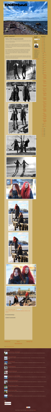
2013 (43, 133)
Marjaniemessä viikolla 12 (45, 86)
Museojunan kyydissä (44, 118)
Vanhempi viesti (29, 341)
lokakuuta (44, 57)
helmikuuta (44, 123)
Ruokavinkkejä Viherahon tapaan (12, 371)
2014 (43, 131)
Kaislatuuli (15, 5)
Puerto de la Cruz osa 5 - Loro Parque (13, 385)
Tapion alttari (44, 88)
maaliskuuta (44, 72)
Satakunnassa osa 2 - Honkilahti (44, 102)
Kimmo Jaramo (37, 48)
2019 (43, 48)
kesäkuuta (44, 65)
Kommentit (7, 404)
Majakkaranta (22, 310)
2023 (43, 42)
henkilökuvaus (13, 310)
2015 (43, 130)
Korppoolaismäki (18, 310)
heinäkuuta (44, 63)
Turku (29, 310)
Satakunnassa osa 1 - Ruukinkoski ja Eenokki (44, 106)
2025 (43, 39)
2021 (43, 45)
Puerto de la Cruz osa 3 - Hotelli (12, 390)
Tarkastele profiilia (36, 58)
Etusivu (18, 341)
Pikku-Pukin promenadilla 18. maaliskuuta (45, 95)
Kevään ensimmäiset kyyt (11, 361)
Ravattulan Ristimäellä (45, 75)
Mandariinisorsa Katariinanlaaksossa (13, 380)
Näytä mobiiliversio (18, 343)
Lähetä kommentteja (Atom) (10, 346)
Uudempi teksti (7, 341)
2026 (43, 38)
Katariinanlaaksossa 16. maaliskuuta (44, 99)
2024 (43, 41)
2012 (43, 134)
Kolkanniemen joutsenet (44, 116)
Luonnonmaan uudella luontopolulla (45, 78)
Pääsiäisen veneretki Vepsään (12, 356)
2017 (43, 51)
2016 (43, 128)
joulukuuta (44, 52)
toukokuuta (44, 67)
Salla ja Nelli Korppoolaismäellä (45, 121)
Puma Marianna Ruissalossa (12, 366)
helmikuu (10, 310)
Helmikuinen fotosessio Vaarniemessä (44, 110)
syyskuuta (44, 59)
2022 (43, 44)
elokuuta (44, 61)
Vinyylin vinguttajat (44, 114)
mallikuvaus (26, 310)
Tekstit (6, 402)
